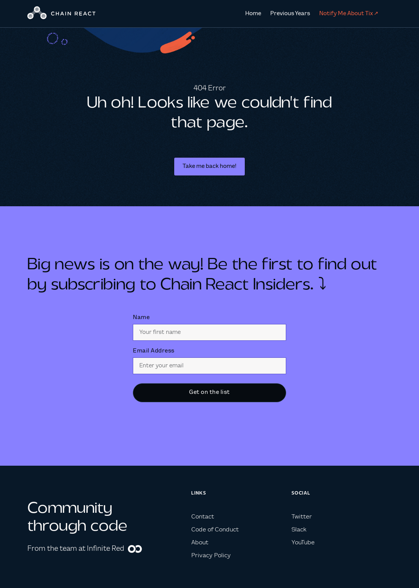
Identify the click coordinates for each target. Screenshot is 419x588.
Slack (298, 529)
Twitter (301, 516)
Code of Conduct (215, 529)
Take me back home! (209, 166)
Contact (202, 516)
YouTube (303, 542)
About (199, 542)
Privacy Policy (211, 555)
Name (141, 317)
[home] (61, 13)
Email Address (154, 351)
